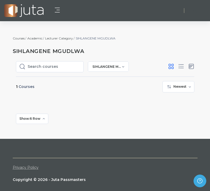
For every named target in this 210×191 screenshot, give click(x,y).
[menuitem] (178, 86)
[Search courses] (54, 67)
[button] (171, 66)
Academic (34, 38)
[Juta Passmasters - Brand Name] (24, 10)
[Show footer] (200, 181)
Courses (19, 38)
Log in (197, 10)
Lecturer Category (59, 38)
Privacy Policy (25, 167)
